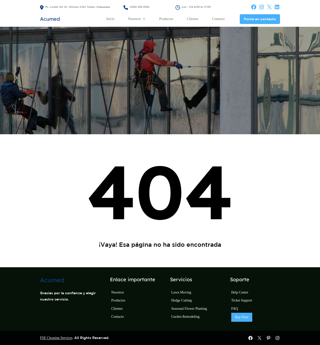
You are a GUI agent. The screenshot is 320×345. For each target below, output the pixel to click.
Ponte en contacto (260, 19)
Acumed (50, 19)
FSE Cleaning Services (56, 338)
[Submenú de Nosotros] (144, 19)
